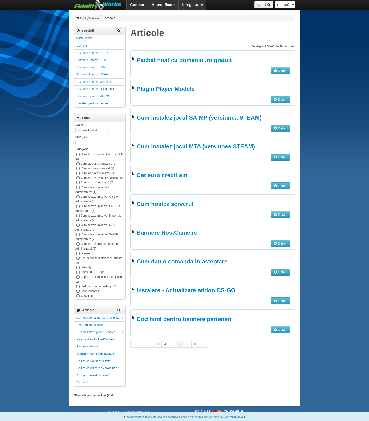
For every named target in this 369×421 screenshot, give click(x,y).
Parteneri (82, 382)
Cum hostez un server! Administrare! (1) (92, 190)
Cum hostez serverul (165, 204)
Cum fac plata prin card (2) (95, 168)
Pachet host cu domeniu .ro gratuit (184, 60)
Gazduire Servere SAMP (91, 67)
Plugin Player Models (166, 89)
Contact (137, 5)
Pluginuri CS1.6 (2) (90, 272)
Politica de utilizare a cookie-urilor (97, 368)
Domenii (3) (85, 253)
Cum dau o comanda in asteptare (182, 261)
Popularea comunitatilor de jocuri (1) (98, 279)
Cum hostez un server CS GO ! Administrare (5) (97, 208)
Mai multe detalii (234, 417)
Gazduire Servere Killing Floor (95, 89)
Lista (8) (83, 267)
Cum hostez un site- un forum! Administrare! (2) (97, 246)
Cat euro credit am (162, 175)
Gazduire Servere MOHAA (93, 74)
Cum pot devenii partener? (93, 375)
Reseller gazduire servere (92, 103)
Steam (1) (84, 295)
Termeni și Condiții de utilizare (95, 353)
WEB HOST (84, 38)
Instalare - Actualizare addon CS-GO (186, 290)
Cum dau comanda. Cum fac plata (97, 317)
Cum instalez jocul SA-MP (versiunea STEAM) (199, 117)
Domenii (81, 45)
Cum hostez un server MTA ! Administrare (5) (95, 227)
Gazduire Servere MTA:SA (93, 96)
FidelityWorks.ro (87, 18)
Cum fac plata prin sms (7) (95, 173)
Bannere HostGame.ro (167, 232)
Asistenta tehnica (87, 346)
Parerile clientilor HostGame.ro (95, 339)
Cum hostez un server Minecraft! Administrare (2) (98, 218)
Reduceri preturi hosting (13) (96, 286)
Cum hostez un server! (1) (94, 182)
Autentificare (163, 5)
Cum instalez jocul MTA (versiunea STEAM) (196, 146)
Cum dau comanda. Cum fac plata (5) (99, 157)
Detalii (280, 71)
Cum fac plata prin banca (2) (96, 163)
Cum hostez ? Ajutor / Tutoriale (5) (100, 177)
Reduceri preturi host (89, 325)
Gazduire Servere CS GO (92, 60)
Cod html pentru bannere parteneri (184, 319)
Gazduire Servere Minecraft (93, 81)
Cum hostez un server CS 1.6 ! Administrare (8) (97, 199)
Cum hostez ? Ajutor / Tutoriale (95, 332)
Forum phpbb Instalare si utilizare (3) (98, 260)
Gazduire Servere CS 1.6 (92, 52)
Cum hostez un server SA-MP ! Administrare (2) (97, 237)
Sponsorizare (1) (89, 291)
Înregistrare (192, 5)
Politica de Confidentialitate (93, 361)
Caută (263, 5)
